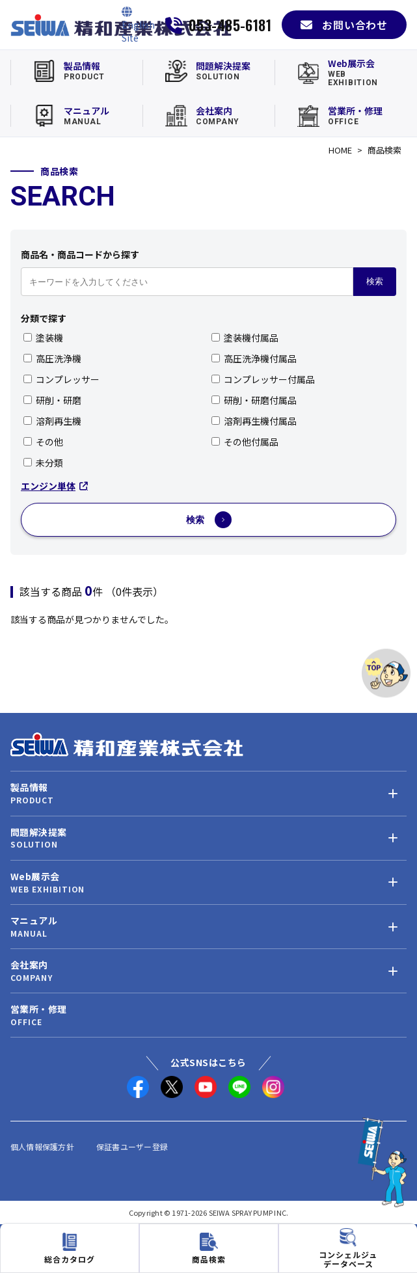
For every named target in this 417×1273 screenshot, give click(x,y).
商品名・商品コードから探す (80, 254)
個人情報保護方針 (42, 1146)
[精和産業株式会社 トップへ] (126, 744)
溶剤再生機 (52, 420)
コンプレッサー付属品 (263, 379)
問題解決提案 (38, 832)
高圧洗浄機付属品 (254, 358)
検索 (374, 281)
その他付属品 (244, 441)
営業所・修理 (38, 1009)
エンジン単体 (54, 485)
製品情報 (29, 787)
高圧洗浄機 (52, 358)
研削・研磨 (52, 400)
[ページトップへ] (386, 673)
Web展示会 (34, 876)
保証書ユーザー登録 (132, 1146)
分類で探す (43, 318)
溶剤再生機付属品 (254, 420)
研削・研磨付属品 (254, 400)
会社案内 (29, 965)
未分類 (43, 462)
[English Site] (138, 24)
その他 (43, 441)
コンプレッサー (61, 379)
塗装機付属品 (244, 337)
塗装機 (43, 337)
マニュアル (33, 920)
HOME (340, 150)
